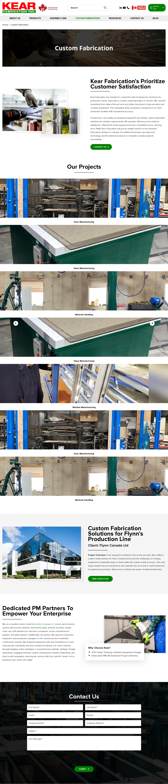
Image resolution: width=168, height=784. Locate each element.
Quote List (156, 7)
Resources (115, 18)
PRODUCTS (35, 18)
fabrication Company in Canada (46, 624)
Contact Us (137, 18)
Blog (156, 18)
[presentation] (84, 757)
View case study (100, 579)
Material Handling (84, 314)
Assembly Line (58, 18)
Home (5, 24)
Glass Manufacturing (84, 268)
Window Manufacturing (84, 407)
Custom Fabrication (88, 18)
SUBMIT (84, 769)
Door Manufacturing (84, 222)
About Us (14, 18)
